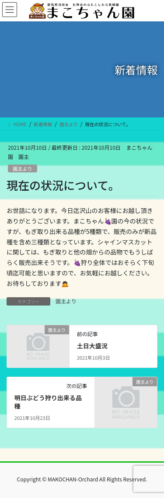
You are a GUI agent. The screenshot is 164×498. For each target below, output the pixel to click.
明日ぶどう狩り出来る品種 (48, 402)
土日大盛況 (92, 345)
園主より (22, 168)
